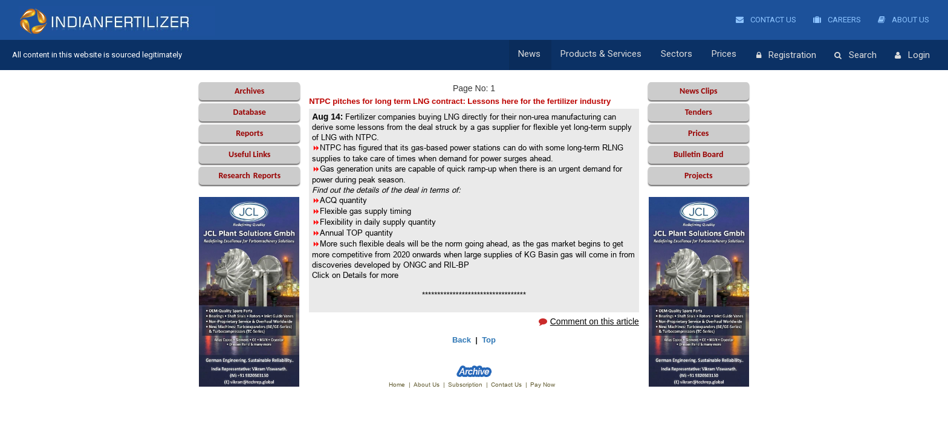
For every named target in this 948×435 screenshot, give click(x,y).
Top (489, 339)
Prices (725, 55)
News (535, 55)
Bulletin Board (699, 154)
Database (249, 112)
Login (912, 55)
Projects (698, 175)
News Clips (699, 91)
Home (397, 384)
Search (855, 55)
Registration (786, 55)
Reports (249, 133)
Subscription (465, 384)
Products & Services (605, 55)
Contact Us (766, 19)
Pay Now (542, 384)
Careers (837, 19)
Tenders (698, 112)
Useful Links (249, 154)
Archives (249, 91)
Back (461, 339)
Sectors (679, 55)
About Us (903, 19)
